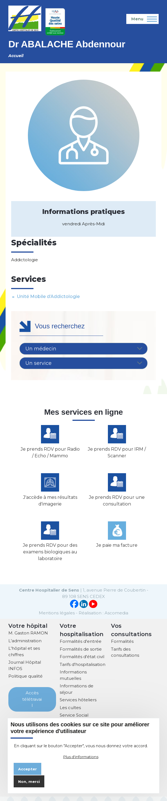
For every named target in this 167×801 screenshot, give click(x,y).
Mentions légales (57, 617)
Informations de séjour (76, 693)
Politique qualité (25, 680)
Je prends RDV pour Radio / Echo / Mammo (50, 454)
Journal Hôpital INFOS (24, 670)
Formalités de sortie (81, 653)
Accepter (27, 769)
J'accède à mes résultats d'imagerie (50, 503)
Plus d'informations (80, 756)
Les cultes (70, 712)
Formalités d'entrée (80, 645)
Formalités (122, 645)
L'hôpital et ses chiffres (24, 656)
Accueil (15, 55)
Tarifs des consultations (125, 657)
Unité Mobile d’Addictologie (48, 296)
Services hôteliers (78, 704)
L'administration (25, 645)
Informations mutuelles (73, 679)
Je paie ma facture (116, 549)
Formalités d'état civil (82, 661)
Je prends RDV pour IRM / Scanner (117, 454)
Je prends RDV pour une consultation (117, 503)
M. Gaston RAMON (28, 637)
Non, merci (29, 781)
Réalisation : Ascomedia (103, 617)
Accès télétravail (32, 703)
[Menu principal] (142, 19)
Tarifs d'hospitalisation (82, 668)
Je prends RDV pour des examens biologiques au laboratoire (50, 556)
